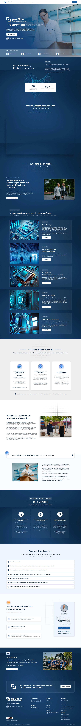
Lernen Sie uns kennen (12, 198)
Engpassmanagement (65, 704)
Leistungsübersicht (64, 700)
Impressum (73, 724)
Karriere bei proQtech (65, 714)
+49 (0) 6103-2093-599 (37, 701)
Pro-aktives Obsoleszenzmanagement (68, 706)
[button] (25, 2)
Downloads (48, 705)
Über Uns (47, 700)
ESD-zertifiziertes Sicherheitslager (67, 708)
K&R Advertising (27, 724)
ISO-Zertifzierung (49, 703)
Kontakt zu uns (34, 698)
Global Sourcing (64, 710)
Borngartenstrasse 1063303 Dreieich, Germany (35, 709)
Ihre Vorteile (48, 707)
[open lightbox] (11, 34)
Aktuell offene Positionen (65, 719)
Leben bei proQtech (64, 716)
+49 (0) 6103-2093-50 (37, 700)
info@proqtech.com (34, 702)
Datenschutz (68, 724)
